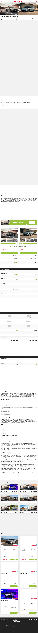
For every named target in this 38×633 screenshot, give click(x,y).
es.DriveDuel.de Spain (34, 625)
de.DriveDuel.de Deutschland (22, 625)
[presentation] (1, 233)
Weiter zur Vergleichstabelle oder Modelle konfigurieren (10, 106)
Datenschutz (15, 620)
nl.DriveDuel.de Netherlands (9, 626)
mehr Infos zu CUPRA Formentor (6, 193)
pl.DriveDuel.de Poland (16, 626)
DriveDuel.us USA (16, 625)
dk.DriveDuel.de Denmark (34, 626)
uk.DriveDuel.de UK (3, 626)
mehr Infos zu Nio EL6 (4, 203)
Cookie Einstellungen (16, 621)
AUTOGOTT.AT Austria (10, 625)
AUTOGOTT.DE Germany (4, 625)
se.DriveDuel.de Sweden (27, 626)
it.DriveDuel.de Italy (22, 626)
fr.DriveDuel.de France (28, 625)
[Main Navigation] (1, 1)
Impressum (15, 619)
